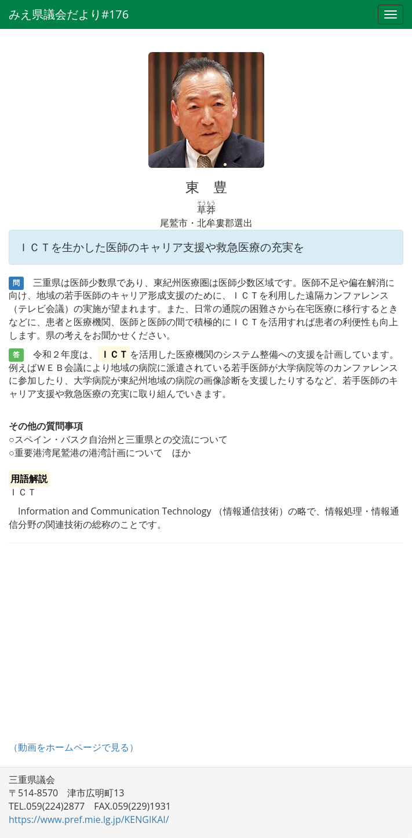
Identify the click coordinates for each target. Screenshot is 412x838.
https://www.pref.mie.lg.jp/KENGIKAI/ (89, 819)
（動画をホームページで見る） (73, 747)
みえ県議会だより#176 (69, 14)
